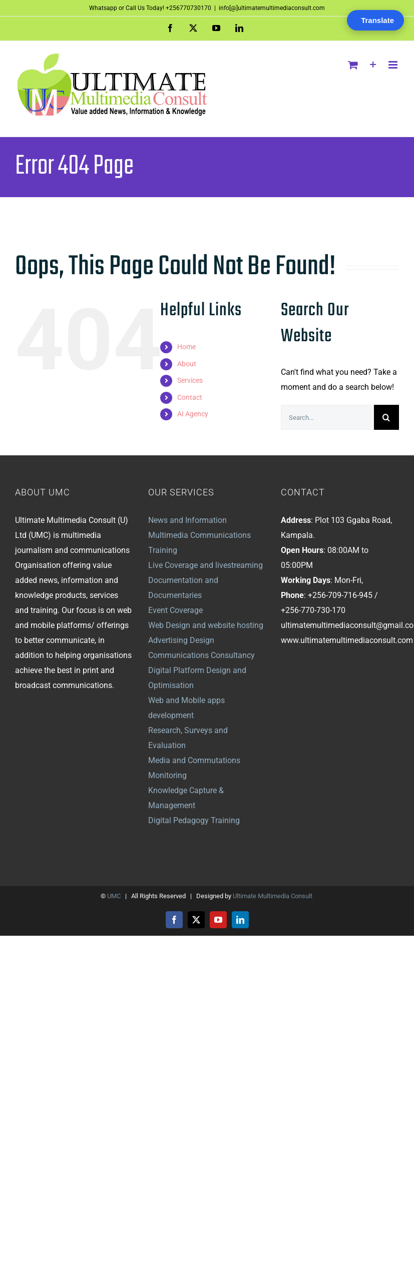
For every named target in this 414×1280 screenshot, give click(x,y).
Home (186, 347)
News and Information (187, 520)
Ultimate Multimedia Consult (272, 896)
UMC (114, 896)
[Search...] (327, 417)
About (186, 364)
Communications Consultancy (201, 655)
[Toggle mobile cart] (353, 65)
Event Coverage (175, 610)
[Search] (386, 417)
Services (190, 380)
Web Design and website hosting (205, 625)
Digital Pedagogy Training (194, 820)
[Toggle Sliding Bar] (373, 65)
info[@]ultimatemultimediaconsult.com (272, 8)
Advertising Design (181, 640)
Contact (189, 397)
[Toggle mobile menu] (393, 65)
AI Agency (192, 414)
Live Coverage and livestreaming (205, 565)
